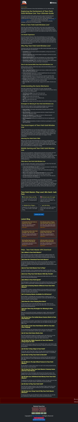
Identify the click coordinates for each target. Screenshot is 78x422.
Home (22, 7)
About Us (37, 413)
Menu (53, 3)
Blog (26, 7)
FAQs (45, 413)
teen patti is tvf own (43, 409)
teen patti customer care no (36, 409)
